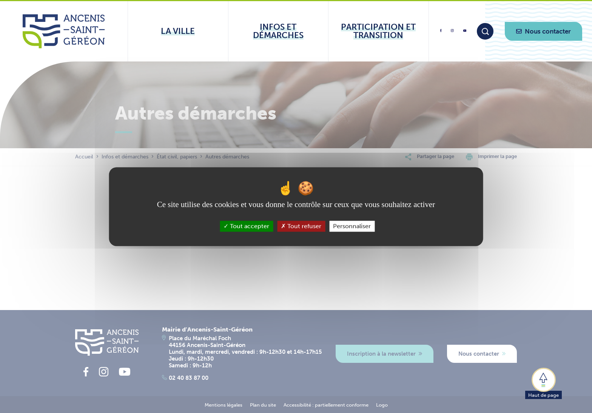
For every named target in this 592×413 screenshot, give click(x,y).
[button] (543, 383)
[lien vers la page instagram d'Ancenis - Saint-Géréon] (452, 33)
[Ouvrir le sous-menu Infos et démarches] (278, 31)
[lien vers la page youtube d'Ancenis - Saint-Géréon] (464, 31)
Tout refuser (301, 226)
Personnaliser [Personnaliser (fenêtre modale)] (352, 226)
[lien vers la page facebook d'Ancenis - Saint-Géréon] (441, 33)
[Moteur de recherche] (485, 31)
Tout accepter (246, 226)
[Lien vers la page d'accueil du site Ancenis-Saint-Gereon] (64, 31)
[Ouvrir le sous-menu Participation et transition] (378, 31)
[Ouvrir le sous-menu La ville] (178, 31)
